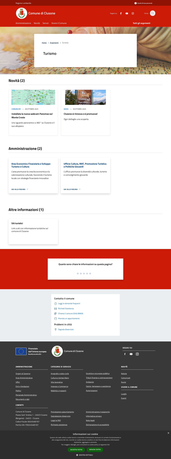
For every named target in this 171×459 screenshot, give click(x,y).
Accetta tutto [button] (76, 450)
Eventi (123, 398)
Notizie (124, 373)
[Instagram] (131, 13)
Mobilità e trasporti (58, 390)
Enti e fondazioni (22, 386)
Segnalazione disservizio (60, 416)
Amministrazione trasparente (98, 411)
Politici (18, 390)
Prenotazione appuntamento (62, 411)
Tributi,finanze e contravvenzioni (99, 377)
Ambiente (90, 382)
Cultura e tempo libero (60, 377)
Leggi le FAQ (56, 420)
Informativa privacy (94, 416)
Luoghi (124, 393)
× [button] (168, 433)
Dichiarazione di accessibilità (97, 424)
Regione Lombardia (23, 3)
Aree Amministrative (24, 377)
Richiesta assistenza (59, 424)
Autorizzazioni (91, 390)
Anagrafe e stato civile (60, 373)
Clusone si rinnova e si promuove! (81, 114)
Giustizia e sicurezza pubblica (97, 373)
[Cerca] (152, 13)
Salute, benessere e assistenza (98, 386)
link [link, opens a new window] (108, 445)
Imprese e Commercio (59, 386)
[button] (85, 455)
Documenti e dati (22, 399)
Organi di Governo (23, 373)
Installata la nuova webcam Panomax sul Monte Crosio (32, 115)
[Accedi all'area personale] (143, 3)
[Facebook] (119, 13)
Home (44, 42)
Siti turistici (17, 223)
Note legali (90, 420)
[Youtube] (125, 13)
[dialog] (85, 445)
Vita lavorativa (57, 382)
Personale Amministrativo (26, 395)
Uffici (18, 382)
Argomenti (54, 42)
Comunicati (16, 109)
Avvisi (66, 109)
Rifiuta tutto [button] (95, 450)
